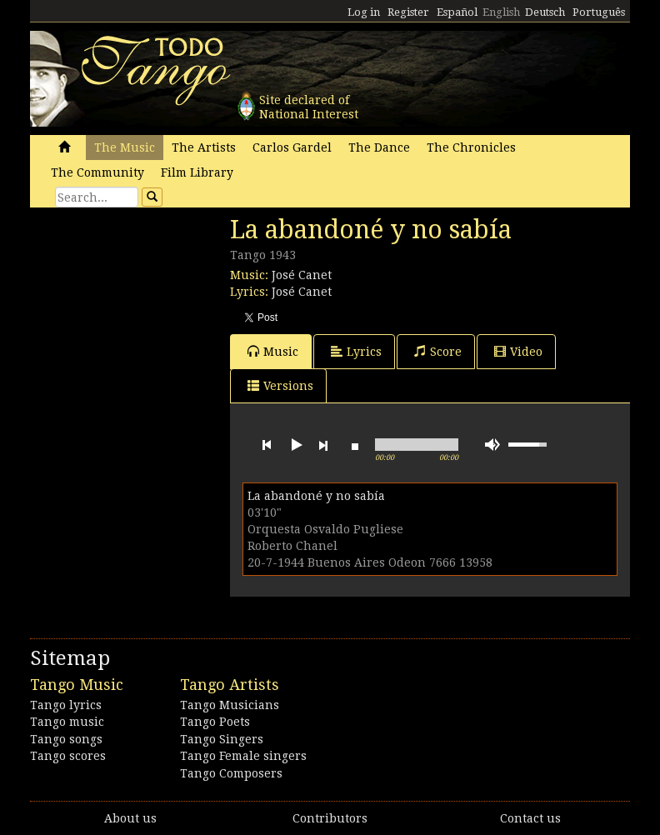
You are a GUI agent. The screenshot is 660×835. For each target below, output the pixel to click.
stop (355, 445)
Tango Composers (231, 773)
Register (408, 12)
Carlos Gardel (292, 147)
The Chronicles (471, 147)
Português (598, 12)
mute (492, 444)
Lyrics (356, 351)
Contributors (330, 818)
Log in (364, 12)
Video (518, 351)
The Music (124, 147)
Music (273, 351)
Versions (280, 385)
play (295, 445)
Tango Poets (215, 721)
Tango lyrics (66, 705)
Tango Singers (221, 739)
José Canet (302, 275)
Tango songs (66, 739)
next (323, 445)
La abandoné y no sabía (316, 495)
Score (438, 351)
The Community (97, 172)
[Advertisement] (155, 329)
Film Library (197, 172)
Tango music (67, 721)
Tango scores (68, 755)
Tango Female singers (243, 755)
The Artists (204, 147)
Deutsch (545, 12)
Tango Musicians (229, 705)
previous (266, 445)
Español (457, 12)
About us (130, 818)
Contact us (530, 818)
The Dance (379, 147)
